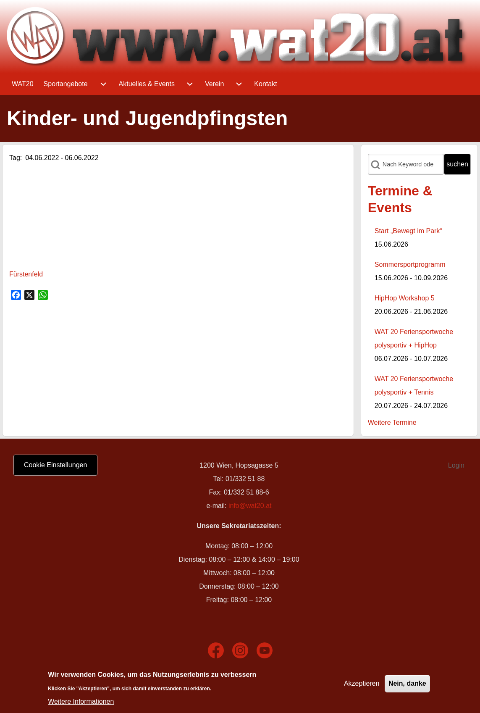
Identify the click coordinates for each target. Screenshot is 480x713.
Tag (14, 157)
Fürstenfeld (26, 274)
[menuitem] (23, 84)
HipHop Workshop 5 (405, 298)
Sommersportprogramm (410, 264)
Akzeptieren (362, 683)
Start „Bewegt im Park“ (408, 230)
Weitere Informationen (81, 701)
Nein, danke (407, 683)
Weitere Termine (392, 422)
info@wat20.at (250, 505)
